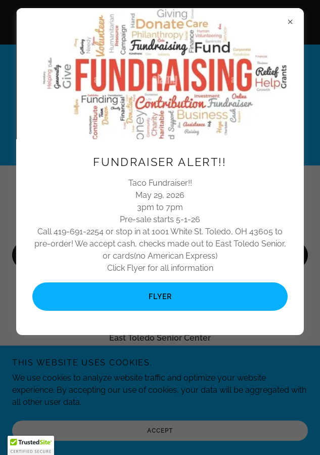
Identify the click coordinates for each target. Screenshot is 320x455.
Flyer (160, 297)
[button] (31, 445)
